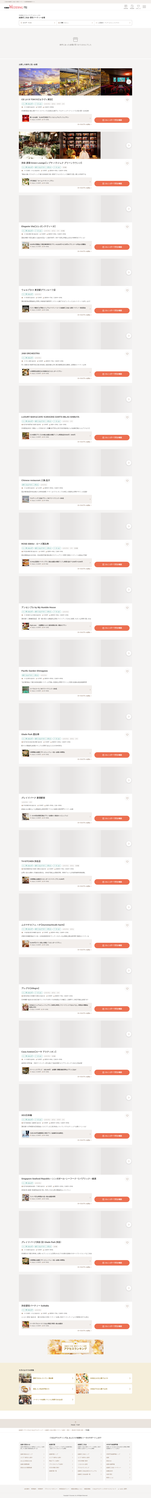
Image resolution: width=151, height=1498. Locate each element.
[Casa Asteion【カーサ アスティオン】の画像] (75, 1034)
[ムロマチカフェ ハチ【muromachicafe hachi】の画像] (75, 907)
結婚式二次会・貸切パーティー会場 (55, 1430)
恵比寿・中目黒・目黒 (77, 1430)
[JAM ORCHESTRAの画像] (75, 335)
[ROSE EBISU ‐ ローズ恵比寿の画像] (75, 526)
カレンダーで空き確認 (112, 120)
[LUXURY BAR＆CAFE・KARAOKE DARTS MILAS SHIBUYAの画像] (75, 399)
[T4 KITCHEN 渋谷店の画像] (75, 843)
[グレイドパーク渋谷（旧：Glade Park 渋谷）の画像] (75, 1224)
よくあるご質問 (122, 1489)
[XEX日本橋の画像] (75, 1097)
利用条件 (40, 1489)
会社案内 (26, 1489)
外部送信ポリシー (64, 1489)
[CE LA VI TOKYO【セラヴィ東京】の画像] (75, 81)
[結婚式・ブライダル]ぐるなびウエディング (31, 1430)
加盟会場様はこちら (76, 1489)
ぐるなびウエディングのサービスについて (104, 1489)
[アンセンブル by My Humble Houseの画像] (75, 589)
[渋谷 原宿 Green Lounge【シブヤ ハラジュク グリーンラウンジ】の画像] (75, 145)
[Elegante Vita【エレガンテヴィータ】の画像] (75, 208)
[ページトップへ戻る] (75, 1423)
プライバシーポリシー (51, 1489)
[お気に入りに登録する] (127, 100)
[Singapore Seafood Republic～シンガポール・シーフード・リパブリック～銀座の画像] (75, 1161)
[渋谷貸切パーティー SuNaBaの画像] (75, 1288)
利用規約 (33, 1489)
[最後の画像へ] (128, 81)
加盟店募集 (87, 1489)
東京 (68, 1430)
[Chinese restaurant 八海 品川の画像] (75, 462)
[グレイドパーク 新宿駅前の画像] (75, 780)
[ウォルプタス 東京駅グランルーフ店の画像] (75, 272)
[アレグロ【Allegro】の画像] (75, 970)
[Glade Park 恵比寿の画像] (75, 716)
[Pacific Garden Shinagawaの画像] (75, 653)
